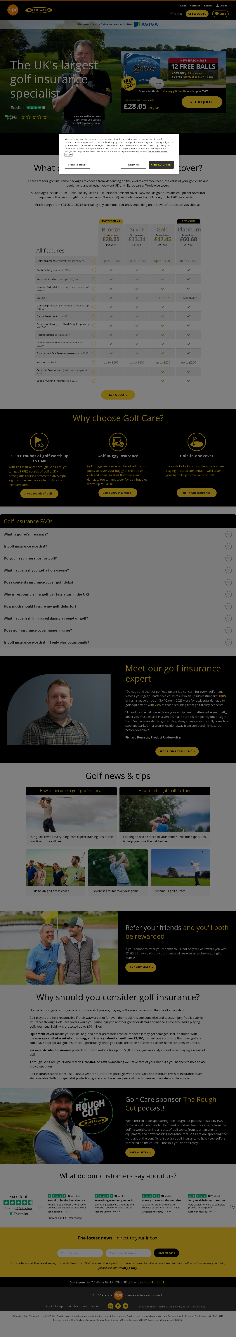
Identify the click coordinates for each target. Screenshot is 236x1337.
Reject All (133, 164)
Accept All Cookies (161, 164)
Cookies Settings (77, 164)
